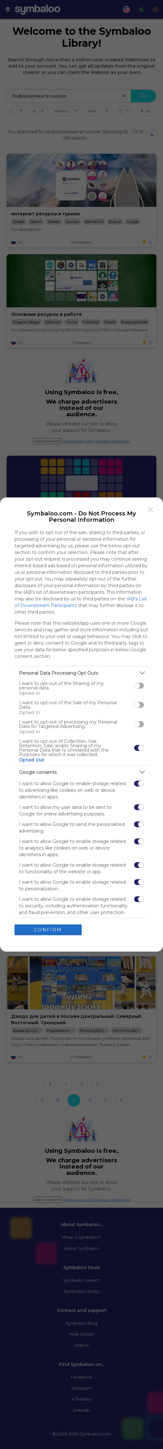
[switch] (139, 685)
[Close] (151, 510)
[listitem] (81, 672)
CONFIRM (48, 930)
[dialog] (81, 724)
